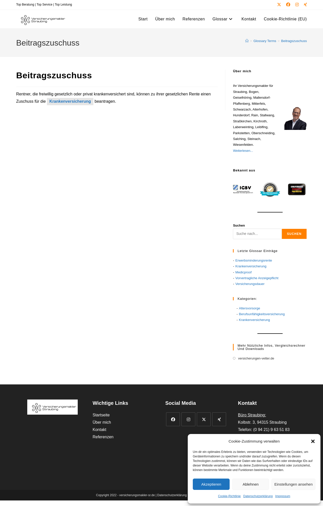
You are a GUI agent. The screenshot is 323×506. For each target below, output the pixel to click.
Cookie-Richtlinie (229, 496)
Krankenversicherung (70, 101)
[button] (312, 441)
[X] (204, 419)
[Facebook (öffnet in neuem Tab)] (288, 4)
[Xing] (219, 419)
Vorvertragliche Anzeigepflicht (257, 278)
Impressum (282, 496)
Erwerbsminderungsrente (253, 260)
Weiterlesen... (243, 151)
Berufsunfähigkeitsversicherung (262, 314)
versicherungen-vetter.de (256, 358)
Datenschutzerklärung (258, 496)
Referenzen (103, 437)
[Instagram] (188, 419)
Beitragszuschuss (294, 41)
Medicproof (243, 272)
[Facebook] (173, 419)
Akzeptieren (211, 484)
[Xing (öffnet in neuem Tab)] (304, 4)
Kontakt (99, 429)
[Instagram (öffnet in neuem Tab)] (297, 4)
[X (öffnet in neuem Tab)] (279, 4)
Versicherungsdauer (250, 284)
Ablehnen (250, 484)
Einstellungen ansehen (293, 484)
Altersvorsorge (249, 308)
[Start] (247, 41)
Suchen (239, 225)
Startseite (101, 415)
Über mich (102, 422)
